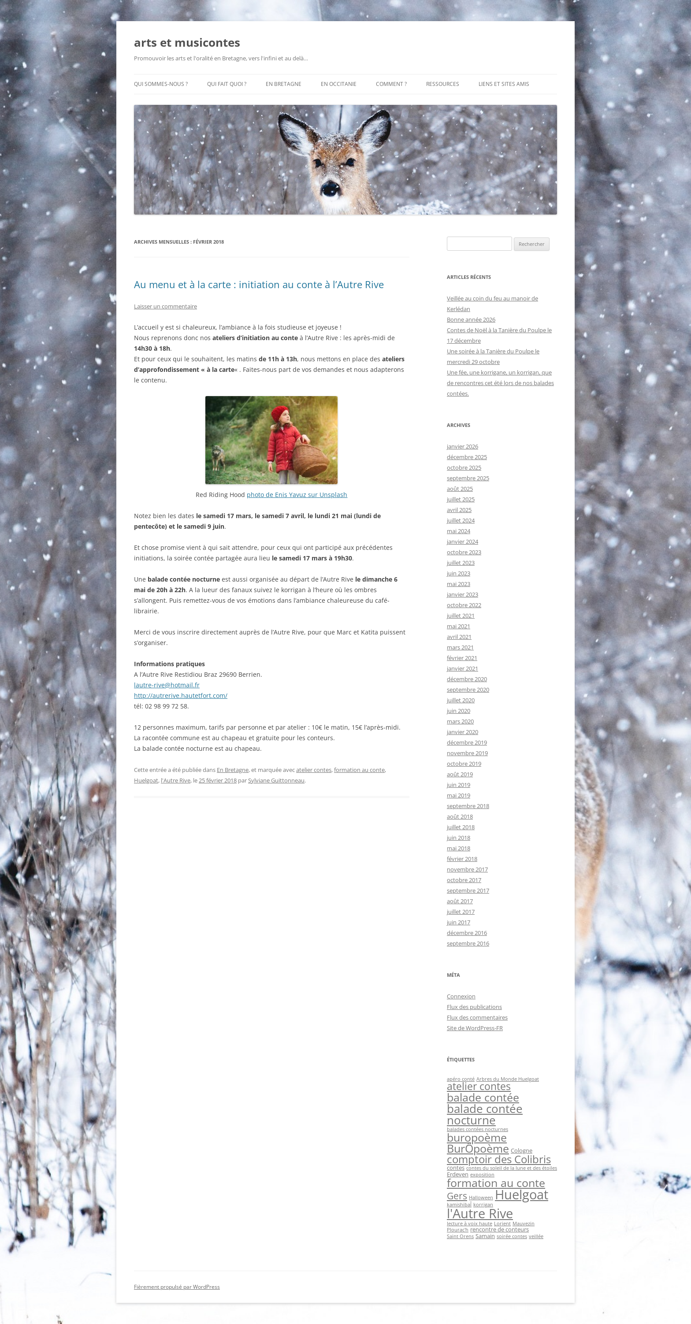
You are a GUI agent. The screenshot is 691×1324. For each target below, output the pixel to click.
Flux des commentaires (477, 1017)
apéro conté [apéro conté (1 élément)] (461, 1079)
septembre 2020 (468, 690)
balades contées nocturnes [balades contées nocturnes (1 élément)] (477, 1129)
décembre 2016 (467, 933)
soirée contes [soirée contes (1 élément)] (512, 1236)
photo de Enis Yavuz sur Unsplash (297, 494)
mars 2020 (460, 721)
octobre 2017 (464, 880)
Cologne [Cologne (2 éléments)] (521, 1150)
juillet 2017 (461, 912)
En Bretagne (283, 84)
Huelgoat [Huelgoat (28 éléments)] (521, 1194)
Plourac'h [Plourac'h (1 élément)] (457, 1230)
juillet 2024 (461, 520)
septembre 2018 (468, 806)
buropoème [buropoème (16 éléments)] (477, 1137)
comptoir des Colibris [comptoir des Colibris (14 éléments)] (499, 1159)
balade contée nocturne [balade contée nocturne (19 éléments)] (485, 1114)
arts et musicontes (187, 42)
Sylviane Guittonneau (276, 780)
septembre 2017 (468, 890)
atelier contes (313, 770)
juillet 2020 (461, 700)
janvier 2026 (462, 446)
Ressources (442, 84)
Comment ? (391, 84)
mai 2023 (458, 584)
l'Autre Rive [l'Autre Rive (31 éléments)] (480, 1213)
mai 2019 (458, 795)
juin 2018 (458, 838)
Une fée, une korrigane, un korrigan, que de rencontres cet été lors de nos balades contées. (500, 382)
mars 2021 (460, 647)
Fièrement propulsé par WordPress (177, 1287)
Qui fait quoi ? (226, 84)
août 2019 (460, 774)
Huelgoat (146, 780)
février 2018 (462, 859)
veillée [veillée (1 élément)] (536, 1236)
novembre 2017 (467, 869)
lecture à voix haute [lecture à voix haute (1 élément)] (469, 1223)
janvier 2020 (462, 732)
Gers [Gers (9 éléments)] (457, 1195)
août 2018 (460, 816)
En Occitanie (339, 84)
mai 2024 (458, 531)
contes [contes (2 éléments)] (455, 1168)
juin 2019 (458, 785)
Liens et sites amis (504, 84)
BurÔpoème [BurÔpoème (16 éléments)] (478, 1148)
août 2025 (460, 489)
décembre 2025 (467, 457)
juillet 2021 (461, 615)
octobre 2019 (464, 764)
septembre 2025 (468, 478)
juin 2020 (458, 711)
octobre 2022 (464, 605)
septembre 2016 (468, 943)
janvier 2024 (462, 541)
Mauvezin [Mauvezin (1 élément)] (524, 1223)
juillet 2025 (461, 499)
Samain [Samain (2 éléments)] (485, 1236)
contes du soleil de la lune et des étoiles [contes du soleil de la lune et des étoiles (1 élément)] (511, 1168)
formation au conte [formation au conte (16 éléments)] (496, 1182)
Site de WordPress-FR (475, 1028)
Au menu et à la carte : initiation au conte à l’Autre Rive (259, 284)
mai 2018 (458, 848)
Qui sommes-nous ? (161, 84)
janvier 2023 (462, 594)
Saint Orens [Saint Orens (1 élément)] (460, 1236)
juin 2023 (458, 573)
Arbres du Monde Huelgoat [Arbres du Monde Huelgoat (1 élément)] (507, 1079)
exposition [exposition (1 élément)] (482, 1175)
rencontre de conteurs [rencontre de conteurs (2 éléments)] (499, 1229)
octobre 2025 (464, 467)
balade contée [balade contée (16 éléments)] (483, 1097)
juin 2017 (458, 922)
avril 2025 (459, 510)
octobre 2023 (464, 552)
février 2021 (462, 658)
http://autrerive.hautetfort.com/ (180, 695)
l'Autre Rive (175, 780)
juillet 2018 (461, 827)
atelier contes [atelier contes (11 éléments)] (479, 1086)
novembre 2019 (467, 753)
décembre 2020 (467, 679)
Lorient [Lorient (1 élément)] (502, 1223)
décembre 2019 (467, 742)
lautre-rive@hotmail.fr (167, 685)
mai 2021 (458, 626)
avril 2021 (459, 637)
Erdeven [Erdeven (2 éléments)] (457, 1174)
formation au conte (359, 770)
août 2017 (460, 901)
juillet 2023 (461, 563)
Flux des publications (474, 1007)
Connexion (461, 996)
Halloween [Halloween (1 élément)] (481, 1197)
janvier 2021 (462, 668)
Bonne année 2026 (471, 319)
